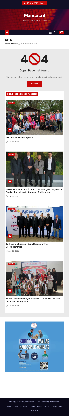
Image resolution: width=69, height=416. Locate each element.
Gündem (11, 103)
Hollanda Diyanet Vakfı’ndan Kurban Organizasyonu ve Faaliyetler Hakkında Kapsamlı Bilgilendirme (34, 191)
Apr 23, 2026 (13, 142)
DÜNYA (15, 406)
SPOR (60, 406)
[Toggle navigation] (50, 32)
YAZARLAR (34, 411)
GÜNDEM (32, 406)
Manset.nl (34, 15)
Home (7, 43)
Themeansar (54, 402)
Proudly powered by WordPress (21, 402)
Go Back (34, 84)
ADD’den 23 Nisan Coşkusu (19, 137)
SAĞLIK (46, 406)
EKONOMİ (23, 406)
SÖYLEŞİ (54, 406)
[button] (55, 32)
